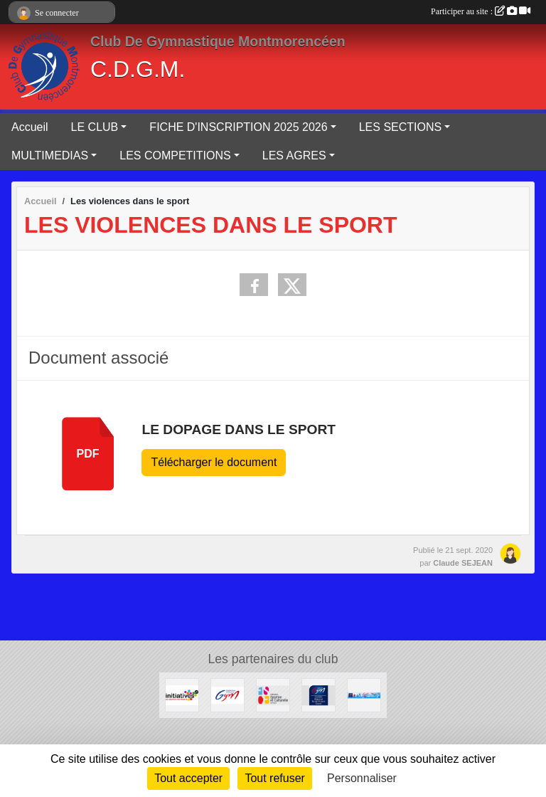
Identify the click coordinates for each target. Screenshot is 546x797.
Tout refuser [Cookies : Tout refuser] (274, 778)
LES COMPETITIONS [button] (174, 155)
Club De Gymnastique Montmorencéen (218, 41)
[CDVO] (364, 694)
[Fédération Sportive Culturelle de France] (273, 694)
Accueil (29, 127)
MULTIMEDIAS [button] (49, 155)
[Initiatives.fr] (182, 694)
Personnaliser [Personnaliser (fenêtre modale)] (362, 778)
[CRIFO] (318, 694)
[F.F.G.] (227, 694)
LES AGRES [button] (294, 155)
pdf (88, 454)
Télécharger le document (214, 462)
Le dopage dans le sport (238, 429)
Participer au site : (480, 11)
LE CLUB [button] (95, 127)
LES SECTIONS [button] (400, 127)
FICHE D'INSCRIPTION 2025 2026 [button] (238, 127)
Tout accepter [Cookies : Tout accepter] (188, 778)
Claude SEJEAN (463, 563)
